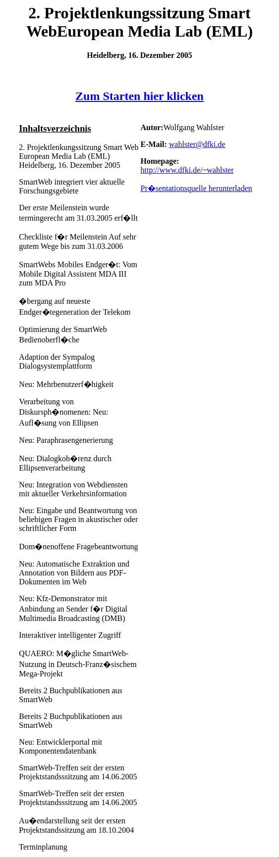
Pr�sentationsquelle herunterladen (196, 188)
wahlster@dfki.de (197, 144)
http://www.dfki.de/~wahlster (186, 170)
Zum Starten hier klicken (139, 96)
